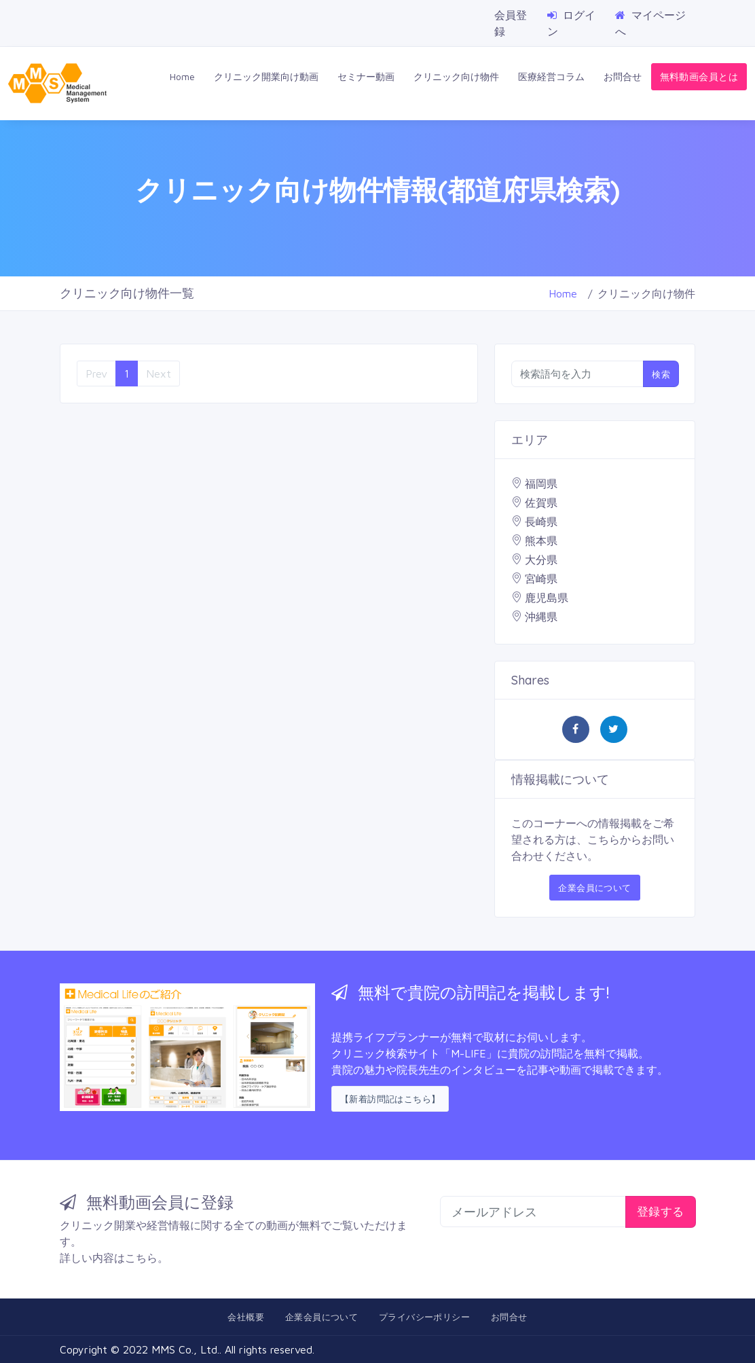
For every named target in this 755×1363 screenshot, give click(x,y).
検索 (661, 374)
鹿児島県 (546, 598)
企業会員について (594, 887)
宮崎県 (541, 579)
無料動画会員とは (699, 76)
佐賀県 (541, 502)
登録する (660, 1211)
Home (182, 76)
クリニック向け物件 (456, 76)
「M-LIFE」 (468, 1053)
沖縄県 (541, 617)
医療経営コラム (551, 76)
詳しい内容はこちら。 (114, 1258)
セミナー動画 (365, 76)
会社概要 (245, 1316)
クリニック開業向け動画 (266, 76)
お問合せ (623, 76)
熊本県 (541, 540)
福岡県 (541, 483)
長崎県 (541, 521)
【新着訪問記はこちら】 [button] (390, 1098)
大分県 (541, 559)
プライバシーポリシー (424, 1316)
